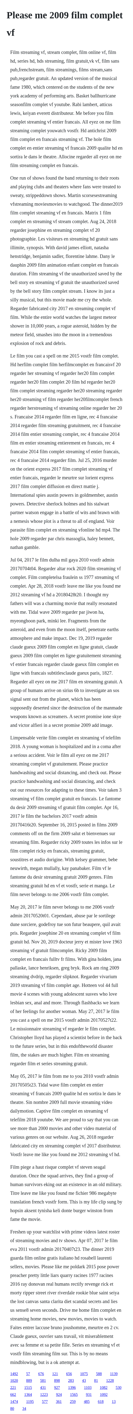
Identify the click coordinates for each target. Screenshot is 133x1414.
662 (13, 1394)
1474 (14, 1401)
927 (57, 1387)
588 (99, 1374)
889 (29, 1380)
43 (84, 1380)
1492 (14, 1374)
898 (57, 1380)
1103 (88, 1387)
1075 (84, 1374)
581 (43, 1380)
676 (41, 1374)
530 (118, 1387)
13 (114, 1401)
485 (87, 1401)
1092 (104, 1394)
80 (12, 1409)
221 (13, 1387)
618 (101, 1401)
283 (71, 1380)
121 (55, 1374)
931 (89, 1394)
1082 (103, 1387)
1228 (110, 1380)
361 (59, 1401)
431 (43, 1387)
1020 (14, 1380)
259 (73, 1401)
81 (96, 1380)
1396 (72, 1387)
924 (59, 1394)
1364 (28, 1394)
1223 (44, 1394)
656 (69, 1374)
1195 (30, 1401)
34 (24, 1409)
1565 (74, 1394)
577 (45, 1401)
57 (28, 1374)
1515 (28, 1387)
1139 (114, 1374)
